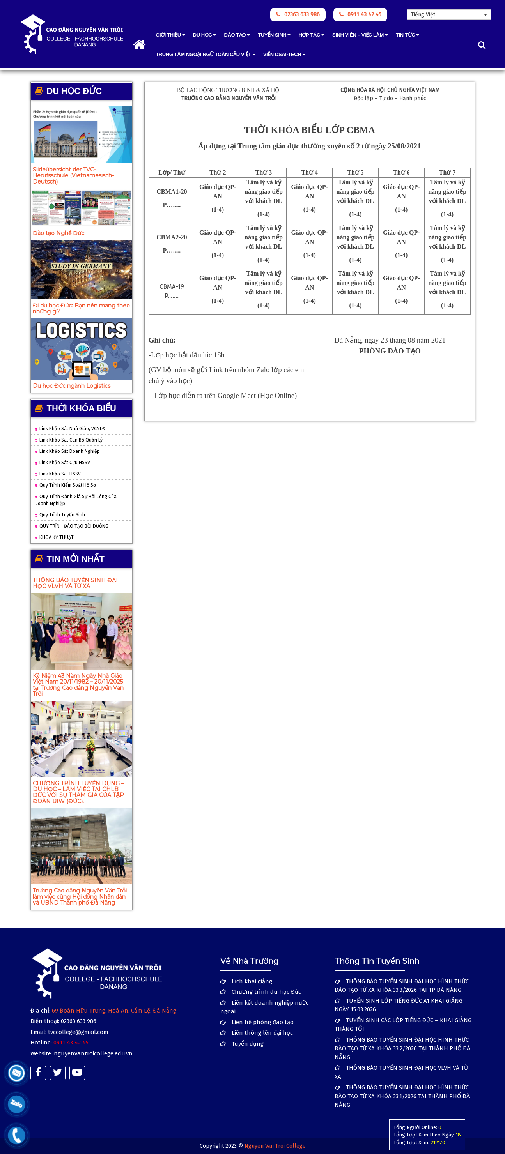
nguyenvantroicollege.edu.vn (93, 1053)
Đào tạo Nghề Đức (58, 233)
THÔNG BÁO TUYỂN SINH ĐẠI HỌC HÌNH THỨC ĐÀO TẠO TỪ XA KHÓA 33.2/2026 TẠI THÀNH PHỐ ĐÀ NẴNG (402, 1048)
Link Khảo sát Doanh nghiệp (67, 451)
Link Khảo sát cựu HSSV (62, 462)
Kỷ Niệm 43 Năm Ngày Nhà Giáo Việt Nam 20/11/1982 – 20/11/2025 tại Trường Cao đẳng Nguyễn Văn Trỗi (78, 684)
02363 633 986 (298, 14)
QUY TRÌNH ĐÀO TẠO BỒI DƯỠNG (71, 526)
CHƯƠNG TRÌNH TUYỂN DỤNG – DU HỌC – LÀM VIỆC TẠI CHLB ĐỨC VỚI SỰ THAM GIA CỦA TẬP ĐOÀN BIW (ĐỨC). (78, 792)
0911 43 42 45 (360, 14)
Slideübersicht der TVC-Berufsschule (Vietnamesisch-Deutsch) (73, 175)
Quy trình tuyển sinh (60, 515)
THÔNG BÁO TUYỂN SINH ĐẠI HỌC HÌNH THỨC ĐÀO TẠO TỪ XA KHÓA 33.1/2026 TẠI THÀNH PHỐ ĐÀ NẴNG (402, 1096)
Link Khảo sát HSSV (58, 474)
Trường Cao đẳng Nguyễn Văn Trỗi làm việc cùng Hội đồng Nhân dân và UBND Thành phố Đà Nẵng (80, 896)
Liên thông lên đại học (262, 1032)
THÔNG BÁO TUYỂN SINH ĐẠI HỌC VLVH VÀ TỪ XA (75, 583)
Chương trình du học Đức (266, 991)
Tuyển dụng (248, 1043)
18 (458, 1135)
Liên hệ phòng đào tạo (263, 1022)
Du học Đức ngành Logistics (71, 385)
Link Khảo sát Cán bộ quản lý (69, 440)
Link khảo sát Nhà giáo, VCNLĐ (70, 428)
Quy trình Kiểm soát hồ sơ (65, 485)
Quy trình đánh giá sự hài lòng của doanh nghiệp (76, 500)
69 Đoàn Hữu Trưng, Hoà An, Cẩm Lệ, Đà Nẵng (114, 1010)
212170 (438, 1142)
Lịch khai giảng (252, 981)
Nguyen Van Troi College (275, 1146)
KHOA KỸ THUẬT (54, 537)
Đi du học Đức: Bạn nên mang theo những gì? (81, 308)
